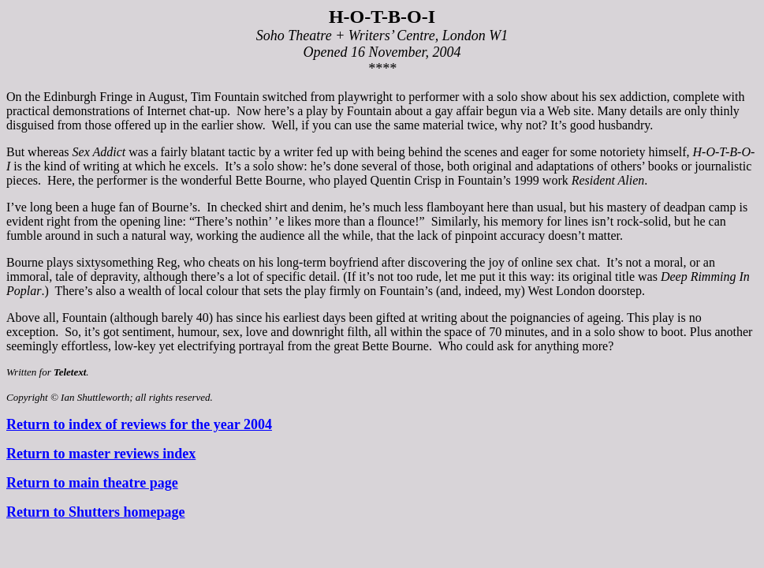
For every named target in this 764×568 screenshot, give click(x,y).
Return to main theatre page (92, 483)
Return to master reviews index (101, 454)
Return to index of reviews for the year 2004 (139, 424)
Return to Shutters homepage (95, 512)
